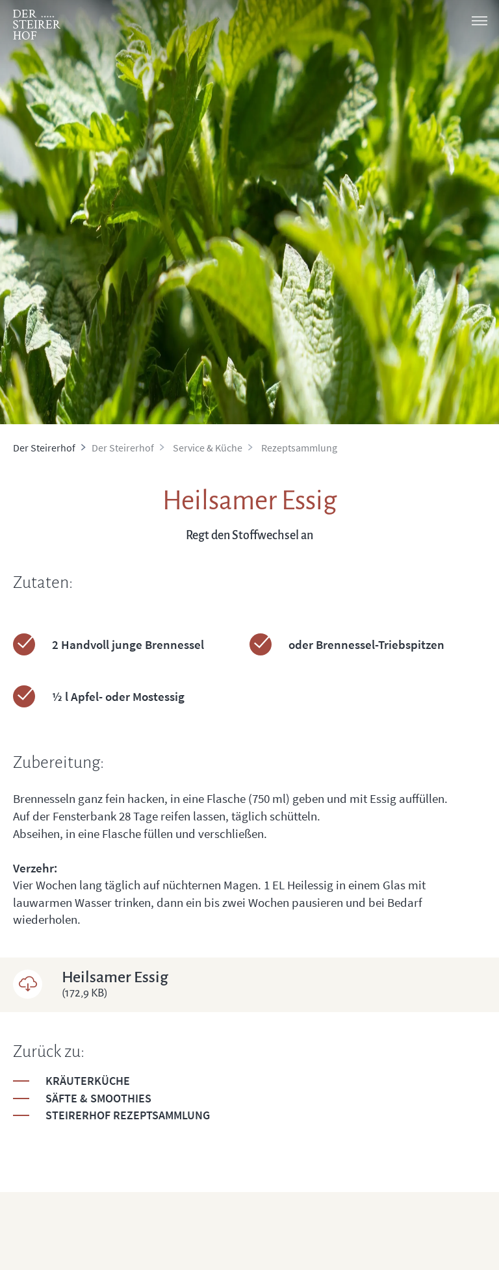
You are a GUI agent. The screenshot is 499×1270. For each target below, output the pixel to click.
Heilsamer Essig (274, 984)
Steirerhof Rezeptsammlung (127, 1115)
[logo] (36, 25)
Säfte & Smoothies (98, 1098)
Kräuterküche (87, 1080)
